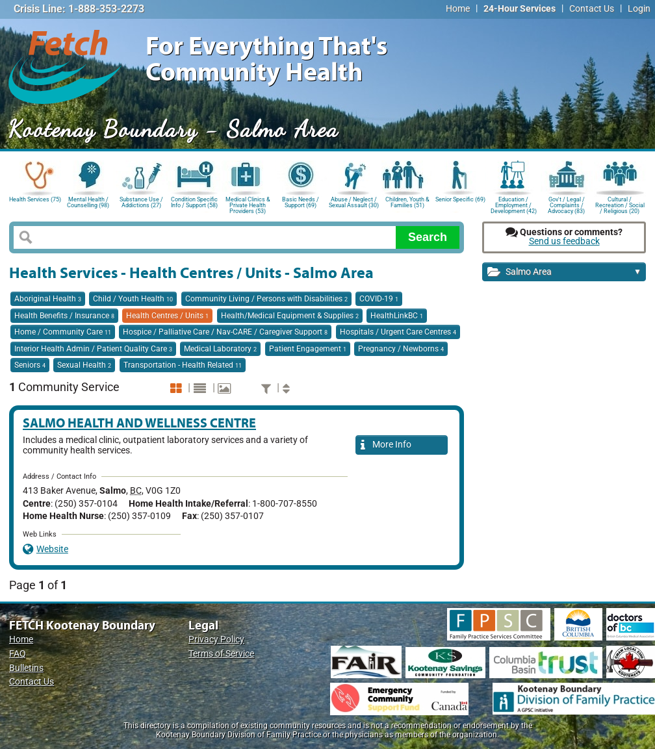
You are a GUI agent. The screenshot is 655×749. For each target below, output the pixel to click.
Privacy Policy (216, 639)
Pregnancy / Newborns (401, 348)
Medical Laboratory (220, 348)
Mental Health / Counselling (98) (88, 202)
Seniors (29, 365)
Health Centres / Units (167, 315)
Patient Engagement (307, 348)
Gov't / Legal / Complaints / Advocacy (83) (566, 204)
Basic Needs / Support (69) (300, 202)
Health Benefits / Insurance (64, 315)
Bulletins (26, 668)
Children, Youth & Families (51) (407, 202)
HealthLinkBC (396, 315)
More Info (386, 445)
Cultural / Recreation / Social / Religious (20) (620, 204)
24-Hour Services (519, 8)
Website (45, 549)
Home (458, 8)
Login (639, 8)
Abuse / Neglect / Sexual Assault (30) (354, 202)
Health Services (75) (35, 199)
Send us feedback (564, 241)
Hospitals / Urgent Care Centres (398, 331)
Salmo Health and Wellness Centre (139, 422)
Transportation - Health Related (182, 365)
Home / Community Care (62, 331)
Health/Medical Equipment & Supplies (290, 315)
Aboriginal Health (47, 298)
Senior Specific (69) (460, 199)
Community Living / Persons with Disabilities (266, 298)
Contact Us (591, 8)
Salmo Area (564, 272)
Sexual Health (84, 365)
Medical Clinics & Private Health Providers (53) (247, 204)
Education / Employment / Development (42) (514, 204)
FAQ (17, 653)
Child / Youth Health (133, 298)
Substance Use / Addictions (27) (141, 202)
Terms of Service (221, 653)
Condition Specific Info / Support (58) (194, 202)
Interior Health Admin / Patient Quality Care (93, 348)
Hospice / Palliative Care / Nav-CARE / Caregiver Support (225, 331)
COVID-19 (378, 298)
